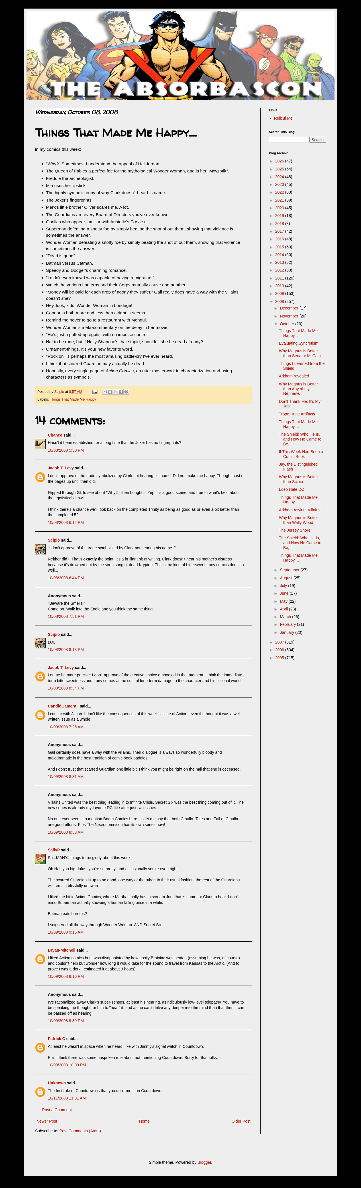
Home (144, 1121)
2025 (280, 169)
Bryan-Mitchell (61, 950)
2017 (280, 231)
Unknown (57, 1083)
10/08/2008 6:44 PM (66, 578)
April (284, 609)
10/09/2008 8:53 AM (65, 832)
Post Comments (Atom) (80, 1131)
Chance (55, 435)
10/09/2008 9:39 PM (66, 1020)
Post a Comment (57, 1109)
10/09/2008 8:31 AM (65, 776)
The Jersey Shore (295, 530)
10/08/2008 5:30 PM (66, 450)
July (284, 585)
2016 (280, 239)
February (288, 624)
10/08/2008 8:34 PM (66, 688)
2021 (280, 200)
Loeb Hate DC (291, 489)
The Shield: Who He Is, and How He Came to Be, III (300, 439)
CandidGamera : (63, 706)
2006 (280, 650)
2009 (280, 293)
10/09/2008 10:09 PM (67, 1065)
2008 (280, 301)
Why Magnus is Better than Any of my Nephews (298, 389)
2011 (280, 278)
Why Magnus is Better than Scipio (298, 479)
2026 (280, 161)
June (284, 593)
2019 (280, 215)
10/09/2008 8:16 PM (66, 976)
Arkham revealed (294, 376)
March (286, 616)
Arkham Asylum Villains (299, 510)
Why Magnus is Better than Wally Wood (298, 520)
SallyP (54, 850)
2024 (280, 176)
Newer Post (46, 1121)
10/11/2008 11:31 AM (67, 1098)
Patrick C (56, 1038)
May (284, 601)
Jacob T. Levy (61, 468)
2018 (280, 223)
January (287, 632)
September (290, 570)
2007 (280, 642)
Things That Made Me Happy (73, 399)
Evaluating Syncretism (299, 343)
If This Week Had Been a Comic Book (301, 454)
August (286, 578)
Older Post (241, 1121)
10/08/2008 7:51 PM (66, 616)
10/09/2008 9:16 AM (65, 932)
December (289, 308)
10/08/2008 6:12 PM (66, 522)
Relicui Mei (283, 118)
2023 (280, 184)
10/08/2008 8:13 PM (66, 649)
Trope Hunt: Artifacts (297, 414)
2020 (280, 208)
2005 (280, 658)
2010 (280, 286)
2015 (280, 247)
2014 (280, 254)
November (289, 316)
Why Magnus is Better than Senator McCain (300, 353)
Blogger (204, 1162)
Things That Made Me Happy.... (298, 424)
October (287, 323)
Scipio (54, 540)
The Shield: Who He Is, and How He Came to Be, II (300, 543)
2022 (280, 192)
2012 (280, 270)
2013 (280, 262)
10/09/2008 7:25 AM (65, 727)
